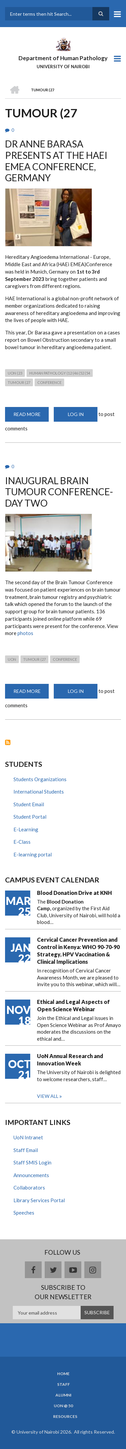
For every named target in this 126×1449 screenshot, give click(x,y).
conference (49, 382)
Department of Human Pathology (63, 58)
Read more (31, 416)
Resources (65, 1417)
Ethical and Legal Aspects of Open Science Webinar (73, 1005)
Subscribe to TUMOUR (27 (7, 742)
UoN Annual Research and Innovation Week (70, 1059)
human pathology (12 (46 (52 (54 (59, 373)
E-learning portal (32, 854)
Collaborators (29, 1187)
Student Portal (29, 817)
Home (63, 1374)
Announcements (31, 1175)
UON (12, 659)
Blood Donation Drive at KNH (74, 893)
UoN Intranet (28, 1137)
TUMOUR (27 (19, 382)
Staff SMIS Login (32, 1162)
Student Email (28, 804)
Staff (63, 1384)
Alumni (63, 1395)
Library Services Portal (39, 1200)
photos (25, 633)
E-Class (22, 842)
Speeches (23, 1213)
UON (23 (15, 373)
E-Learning (25, 829)
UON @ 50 (63, 1406)
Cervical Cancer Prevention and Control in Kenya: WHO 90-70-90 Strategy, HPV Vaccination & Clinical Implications (78, 950)
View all (47, 1096)
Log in (76, 414)
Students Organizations (40, 779)
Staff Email (25, 1150)
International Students (38, 792)
